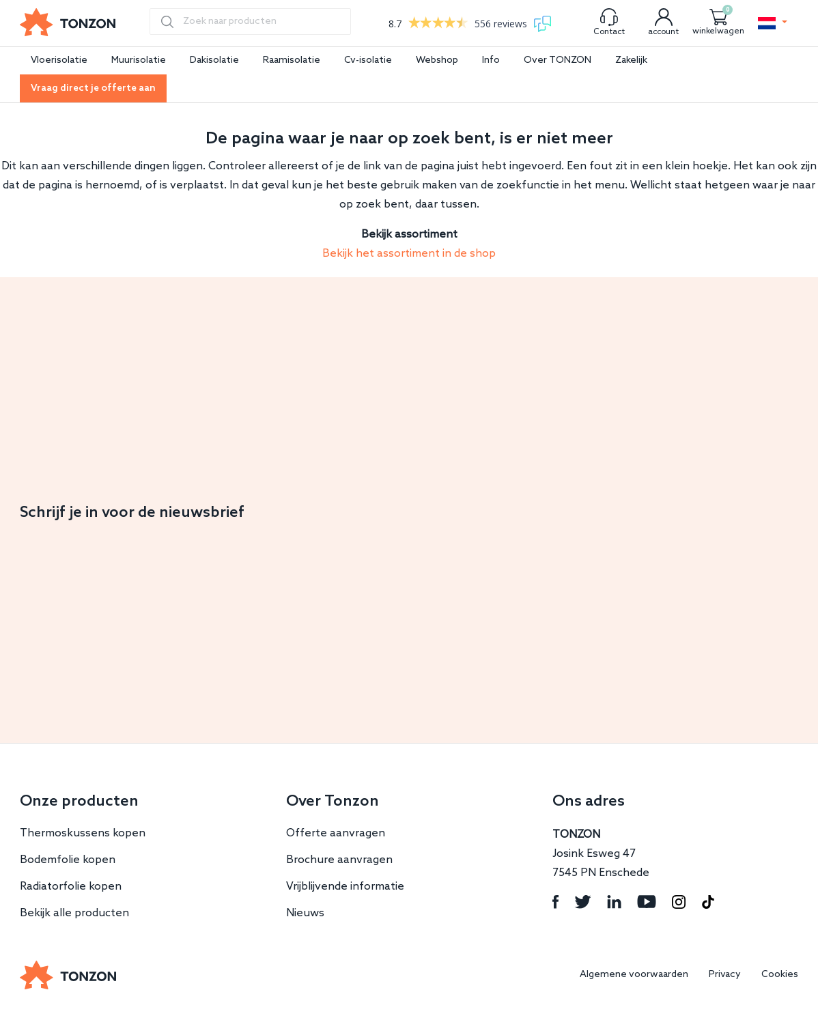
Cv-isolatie (368, 60)
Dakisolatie (214, 60)
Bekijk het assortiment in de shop (409, 253)
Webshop (437, 60)
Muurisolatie (138, 60)
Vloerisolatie (59, 60)
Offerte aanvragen (335, 833)
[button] (772, 23)
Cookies (779, 974)
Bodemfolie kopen (67, 859)
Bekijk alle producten (74, 913)
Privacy (725, 974)
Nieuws (305, 913)
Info (491, 60)
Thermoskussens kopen (82, 833)
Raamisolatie (291, 60)
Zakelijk (631, 60)
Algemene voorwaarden (634, 974)
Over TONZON (557, 60)
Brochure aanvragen (339, 859)
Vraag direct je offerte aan (93, 88)
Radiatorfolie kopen (71, 886)
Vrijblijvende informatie (345, 886)
